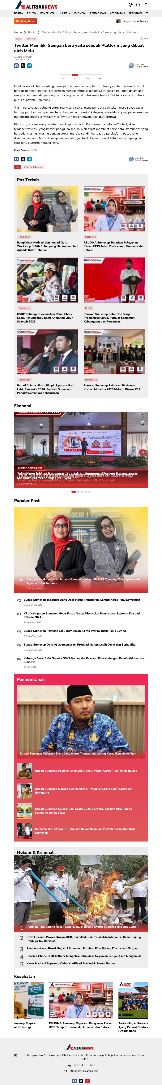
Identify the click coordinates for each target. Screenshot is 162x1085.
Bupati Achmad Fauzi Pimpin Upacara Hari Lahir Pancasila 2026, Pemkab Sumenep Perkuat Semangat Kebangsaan (45, 389)
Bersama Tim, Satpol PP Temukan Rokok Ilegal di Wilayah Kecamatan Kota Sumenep (85, 831)
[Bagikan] (138, 4)
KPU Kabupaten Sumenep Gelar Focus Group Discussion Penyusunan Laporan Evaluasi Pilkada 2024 (82, 615)
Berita (19, 38)
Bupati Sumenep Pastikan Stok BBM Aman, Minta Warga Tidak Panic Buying (75, 631)
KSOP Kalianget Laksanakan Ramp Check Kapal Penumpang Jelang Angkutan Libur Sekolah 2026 (45, 317)
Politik (88, 308)
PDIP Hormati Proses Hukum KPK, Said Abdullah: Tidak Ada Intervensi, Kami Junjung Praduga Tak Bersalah (84, 939)
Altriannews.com (23, 56)
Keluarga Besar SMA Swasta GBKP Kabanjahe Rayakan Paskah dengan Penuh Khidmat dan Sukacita (84, 660)
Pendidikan (24, 236)
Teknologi (30, 38)
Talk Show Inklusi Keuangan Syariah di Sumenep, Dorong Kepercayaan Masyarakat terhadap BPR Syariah (77, 475)
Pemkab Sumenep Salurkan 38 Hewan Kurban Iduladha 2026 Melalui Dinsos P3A (112, 387)
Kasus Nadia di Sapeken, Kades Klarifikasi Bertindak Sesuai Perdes (71, 963)
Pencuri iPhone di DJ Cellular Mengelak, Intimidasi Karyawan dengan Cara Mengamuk (84, 956)
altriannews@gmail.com (84, 1071)
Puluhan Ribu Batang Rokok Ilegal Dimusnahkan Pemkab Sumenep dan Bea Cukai (81, 927)
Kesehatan (90, 236)
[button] (130, 4)
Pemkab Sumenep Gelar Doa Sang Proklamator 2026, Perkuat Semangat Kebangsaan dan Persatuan (109, 317)
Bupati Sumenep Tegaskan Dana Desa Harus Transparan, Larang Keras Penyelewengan (82, 600)
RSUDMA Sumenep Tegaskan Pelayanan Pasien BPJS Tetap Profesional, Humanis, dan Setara (114, 246)
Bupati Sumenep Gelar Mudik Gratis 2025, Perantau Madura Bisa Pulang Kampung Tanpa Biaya (83, 811)
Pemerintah (24, 308)
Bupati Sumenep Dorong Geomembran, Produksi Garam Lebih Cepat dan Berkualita (79, 644)
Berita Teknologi (34, 166)
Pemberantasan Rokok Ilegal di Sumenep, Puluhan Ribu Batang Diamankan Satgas (82, 948)
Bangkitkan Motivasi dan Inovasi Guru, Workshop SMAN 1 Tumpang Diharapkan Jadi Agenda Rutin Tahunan (47, 246)
